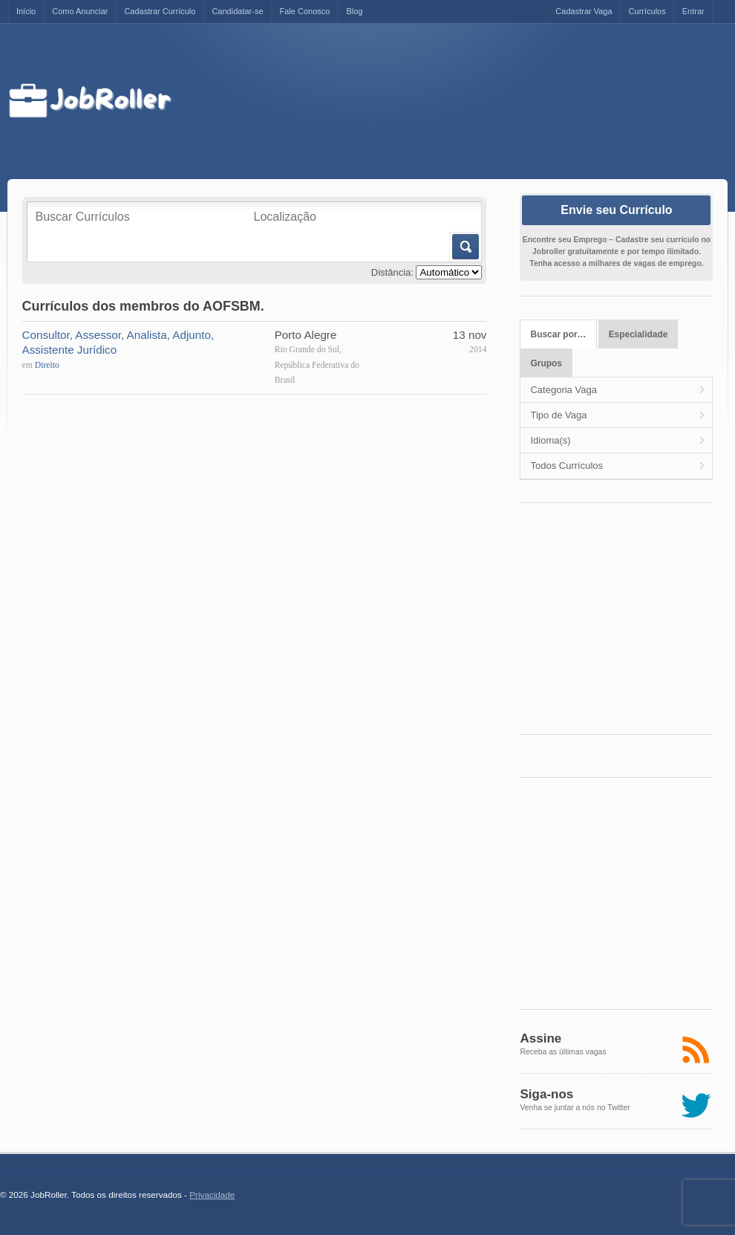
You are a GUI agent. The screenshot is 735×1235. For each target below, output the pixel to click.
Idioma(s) (550, 440)
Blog (354, 11)
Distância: (392, 272)
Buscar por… (559, 334)
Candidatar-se (237, 11)
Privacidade (212, 1194)
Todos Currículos (566, 465)
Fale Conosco (305, 11)
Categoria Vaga (563, 389)
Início (26, 11)
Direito (47, 365)
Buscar (464, 247)
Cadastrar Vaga (583, 11)
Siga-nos (546, 1094)
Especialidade (638, 334)
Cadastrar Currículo (159, 11)
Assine (540, 1038)
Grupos (547, 363)
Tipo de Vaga (558, 415)
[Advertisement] (457, 101)
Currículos (647, 11)
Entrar (693, 11)
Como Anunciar (80, 11)
